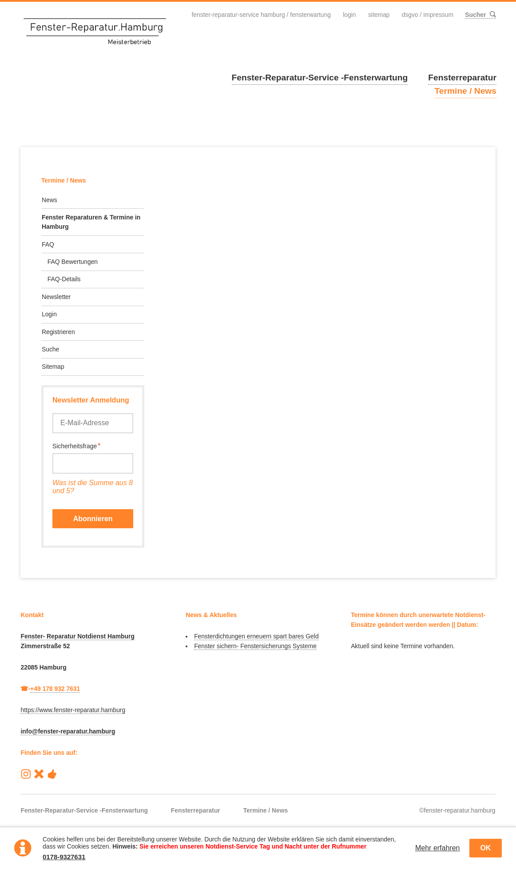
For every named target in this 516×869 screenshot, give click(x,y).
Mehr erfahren (437, 848)
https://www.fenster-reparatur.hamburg (72, 710)
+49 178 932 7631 (55, 688)
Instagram (25, 774)
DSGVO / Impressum (427, 14)
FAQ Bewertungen (73, 261)
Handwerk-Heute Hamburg (52, 774)
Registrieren (58, 331)
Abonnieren (93, 518)
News (49, 199)
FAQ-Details (64, 279)
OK (485, 848)
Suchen (492, 14)
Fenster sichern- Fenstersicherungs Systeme (255, 646)
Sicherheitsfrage (76, 446)
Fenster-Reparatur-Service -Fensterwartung (320, 77)
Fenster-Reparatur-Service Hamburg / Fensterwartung (260, 14)
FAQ (48, 244)
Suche (50, 349)
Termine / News (465, 91)
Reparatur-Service (39, 774)
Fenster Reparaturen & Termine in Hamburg (91, 222)
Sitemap (378, 14)
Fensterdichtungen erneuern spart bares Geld (256, 636)
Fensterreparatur (462, 77)
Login (348, 14)
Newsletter (56, 296)
